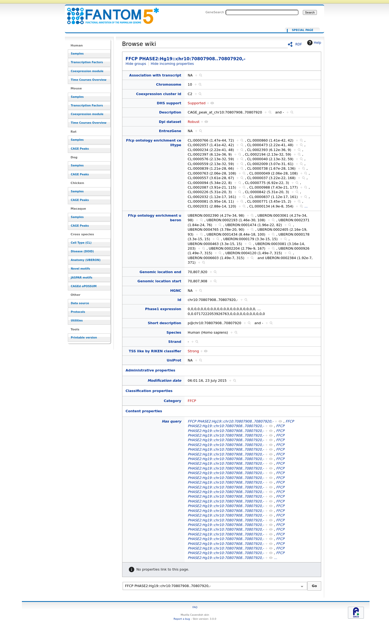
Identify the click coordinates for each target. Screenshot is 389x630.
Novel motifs (80, 268)
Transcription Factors (87, 62)
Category (172, 401)
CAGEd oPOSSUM (83, 286)
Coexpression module (87, 71)
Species (173, 332)
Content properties (144, 411)
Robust (194, 122)
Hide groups (136, 64)
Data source (80, 303)
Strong (193, 351)
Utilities (77, 320)
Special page (302, 30)
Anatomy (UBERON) (85, 260)
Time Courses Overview (88, 79)
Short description (164, 323)
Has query (171, 421)
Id (179, 300)
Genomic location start (159, 281)
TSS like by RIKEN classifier (155, 351)
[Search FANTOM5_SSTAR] (262, 12)
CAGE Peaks (80, 148)
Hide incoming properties (172, 64)
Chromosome (168, 84)
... (306, 206)
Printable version (84, 337)
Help (313, 42)
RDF (298, 44)
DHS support (169, 103)
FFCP (192, 401)
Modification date (164, 380)
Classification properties (149, 391)
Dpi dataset (170, 122)
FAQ (194, 607)
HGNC (175, 291)
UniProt (174, 360)
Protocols (78, 311)
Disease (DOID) (82, 251)
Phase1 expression (163, 309)
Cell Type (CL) (81, 242)
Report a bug (182, 618)
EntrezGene (170, 131)
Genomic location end (160, 272)
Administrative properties (150, 370)
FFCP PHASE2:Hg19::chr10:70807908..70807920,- (109, 13)
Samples (77, 53)
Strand (174, 342)
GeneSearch (215, 12)
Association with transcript (155, 75)
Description (170, 112)
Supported (197, 103)
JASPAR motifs (81, 277)
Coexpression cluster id (158, 94)
